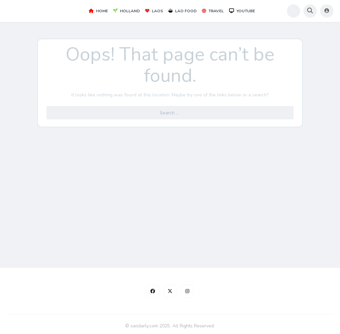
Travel (213, 11)
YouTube (242, 11)
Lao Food (182, 11)
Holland (126, 11)
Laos (154, 11)
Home (98, 11)
